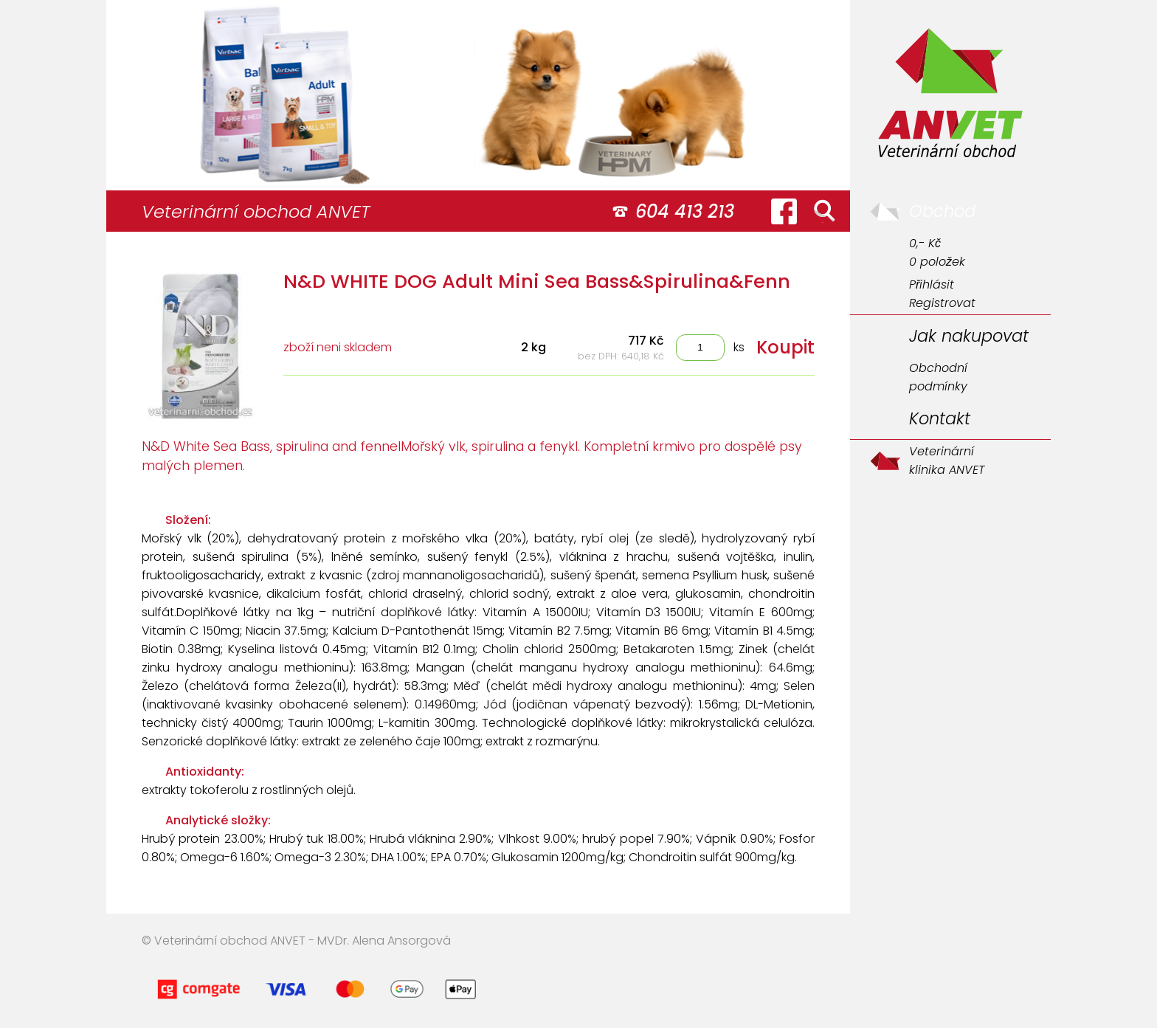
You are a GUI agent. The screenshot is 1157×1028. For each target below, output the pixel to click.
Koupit (785, 347)
